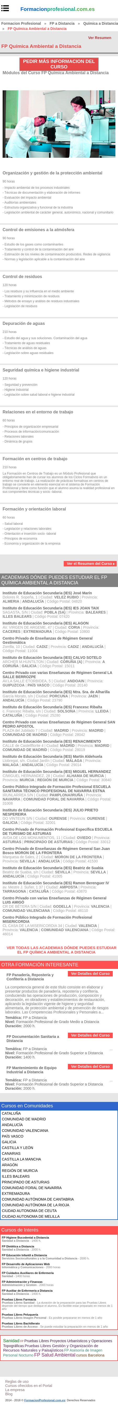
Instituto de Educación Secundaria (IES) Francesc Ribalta (52, 707)
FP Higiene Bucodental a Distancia (25, 1237)
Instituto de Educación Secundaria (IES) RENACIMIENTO (52, 741)
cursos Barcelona (90, 1355)
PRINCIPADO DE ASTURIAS (26, 1182)
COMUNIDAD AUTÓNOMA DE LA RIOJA (35, 1205)
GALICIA (9, 1142)
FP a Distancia (62, 23)
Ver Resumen (99, 38)
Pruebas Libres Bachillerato (21, 1323)
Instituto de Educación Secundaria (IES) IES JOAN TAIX (51, 608)
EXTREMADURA (16, 1193)
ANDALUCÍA (12, 1125)
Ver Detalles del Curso (90, 973)
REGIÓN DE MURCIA (20, 1171)
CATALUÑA (11, 1113)
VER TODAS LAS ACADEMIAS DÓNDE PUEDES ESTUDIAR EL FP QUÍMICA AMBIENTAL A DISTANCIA (62, 949)
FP (21, 1341)
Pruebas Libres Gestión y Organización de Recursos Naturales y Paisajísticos (50, 1347)
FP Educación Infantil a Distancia (24, 1255)
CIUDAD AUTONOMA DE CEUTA (29, 1211)
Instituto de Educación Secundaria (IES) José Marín (47, 593)
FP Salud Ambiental (54, 1355)
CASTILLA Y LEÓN (17, 1148)
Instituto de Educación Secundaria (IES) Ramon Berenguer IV (56, 883)
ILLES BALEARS (16, 1176)
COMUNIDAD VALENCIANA (25, 1130)
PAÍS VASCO (12, 1136)
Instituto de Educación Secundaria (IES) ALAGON (45, 623)
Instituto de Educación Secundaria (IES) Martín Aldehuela (52, 756)
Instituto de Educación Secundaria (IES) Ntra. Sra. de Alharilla (56, 692)
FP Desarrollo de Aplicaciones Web (26, 1264)
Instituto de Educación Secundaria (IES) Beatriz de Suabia (53, 868)
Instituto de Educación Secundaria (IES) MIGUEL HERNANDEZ (57, 771)
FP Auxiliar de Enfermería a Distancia (27, 1290)
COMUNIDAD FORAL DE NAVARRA (32, 1188)
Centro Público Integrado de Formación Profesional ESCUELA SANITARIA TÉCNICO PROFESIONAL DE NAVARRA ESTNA (56, 789)
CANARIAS (11, 1153)
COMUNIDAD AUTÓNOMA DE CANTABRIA (38, 1199)
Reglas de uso (17, 1381)
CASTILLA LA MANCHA (21, 1159)
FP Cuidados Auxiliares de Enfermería (28, 1272)
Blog (9, 1394)
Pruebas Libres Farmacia (19, 1299)
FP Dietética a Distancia (18, 1246)
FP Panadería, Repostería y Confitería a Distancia (30, 977)
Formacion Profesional (21, 23)
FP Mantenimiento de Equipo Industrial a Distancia (32, 1070)
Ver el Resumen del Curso (91, 563)
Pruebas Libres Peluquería (20, 1314)
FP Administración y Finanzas (22, 1281)
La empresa (15, 1390)
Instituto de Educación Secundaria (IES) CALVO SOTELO (52, 657)
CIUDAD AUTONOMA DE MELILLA (31, 1216)
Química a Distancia (100, 23)
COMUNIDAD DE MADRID (24, 1119)
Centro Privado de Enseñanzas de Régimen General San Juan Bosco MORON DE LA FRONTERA (56, 851)
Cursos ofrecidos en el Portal (28, 1386)
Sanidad (11, 1340)
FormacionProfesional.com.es (44, 1400)
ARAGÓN (10, 1165)
